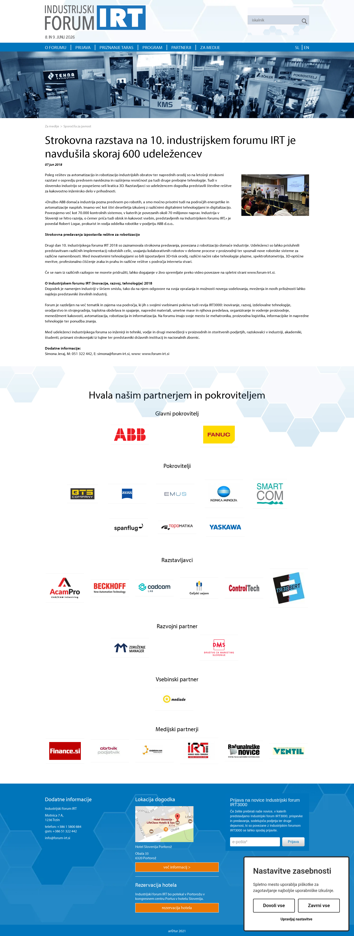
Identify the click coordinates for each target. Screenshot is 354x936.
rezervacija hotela (177, 907)
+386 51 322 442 (65, 831)
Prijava (293, 842)
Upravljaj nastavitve (296, 919)
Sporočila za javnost (77, 126)
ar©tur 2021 (177, 931)
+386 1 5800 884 (69, 826)
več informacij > (177, 867)
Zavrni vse (319, 905)
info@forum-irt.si (57, 838)
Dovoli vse (274, 905)
